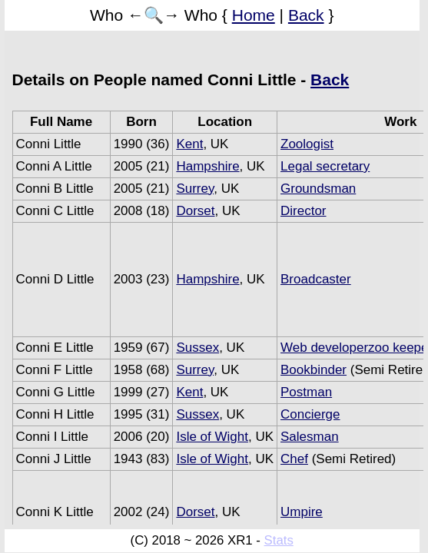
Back (306, 15)
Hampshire (207, 166)
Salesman (309, 436)
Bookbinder (313, 370)
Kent (189, 144)
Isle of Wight (212, 436)
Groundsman (318, 188)
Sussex (197, 347)
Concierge (310, 414)
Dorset (195, 211)
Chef (294, 459)
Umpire (301, 512)
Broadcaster (315, 279)
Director (303, 211)
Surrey (195, 188)
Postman (306, 392)
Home (253, 15)
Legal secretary (325, 166)
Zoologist (306, 144)
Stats (279, 540)
